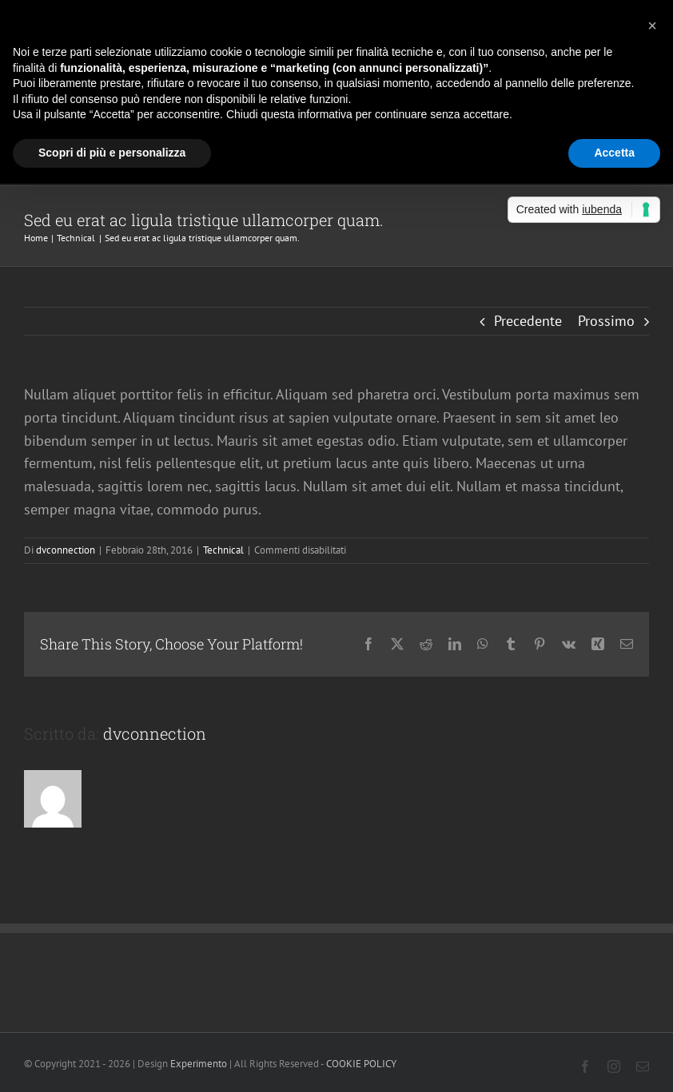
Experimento (198, 1063)
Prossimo (606, 321)
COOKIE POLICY (362, 1063)
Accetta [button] (614, 152)
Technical (223, 550)
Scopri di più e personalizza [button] (111, 152)
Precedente (528, 321)
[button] (652, 25)
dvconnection (65, 550)
